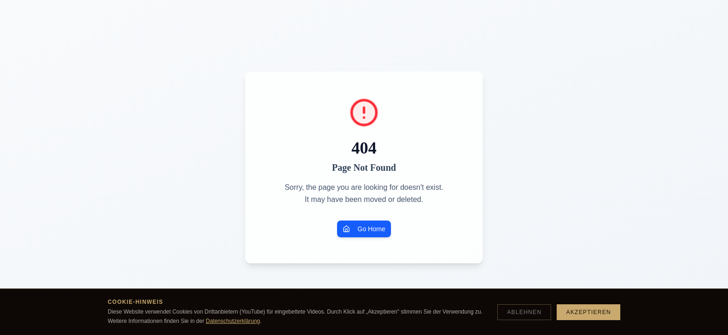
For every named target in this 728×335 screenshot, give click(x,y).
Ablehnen (524, 312)
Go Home (364, 229)
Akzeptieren (588, 312)
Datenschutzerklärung (233, 321)
